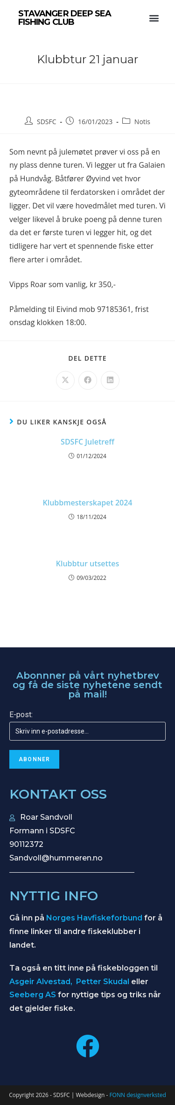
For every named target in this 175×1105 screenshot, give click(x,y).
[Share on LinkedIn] (110, 380)
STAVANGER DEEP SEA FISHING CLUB (65, 17)
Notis (142, 121)
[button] (153, 18)
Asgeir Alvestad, (41, 981)
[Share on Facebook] (87, 380)
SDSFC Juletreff (87, 442)
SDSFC (46, 121)
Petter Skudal (102, 981)
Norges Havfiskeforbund (94, 917)
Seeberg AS (32, 994)
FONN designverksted (137, 1095)
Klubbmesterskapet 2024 (88, 502)
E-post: (21, 714)
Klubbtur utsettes (87, 563)
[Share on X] (65, 380)
